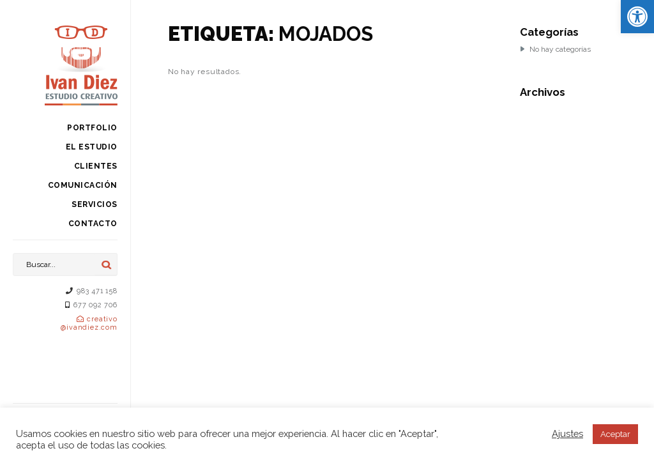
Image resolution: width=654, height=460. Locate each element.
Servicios (95, 204)
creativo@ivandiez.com (89, 323)
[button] (637, 16)
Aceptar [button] (615, 434)
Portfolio (92, 127)
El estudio (92, 146)
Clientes (96, 166)
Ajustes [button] (567, 433)
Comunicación (83, 185)
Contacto (93, 223)
